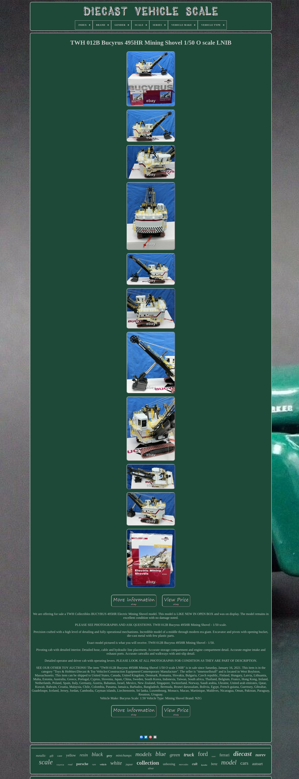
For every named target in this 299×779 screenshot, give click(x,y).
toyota (60, 765)
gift (51, 755)
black (97, 754)
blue (160, 753)
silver (151, 768)
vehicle (103, 764)
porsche (82, 764)
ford (203, 754)
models (143, 754)
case (59, 755)
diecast (242, 753)
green (175, 754)
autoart (257, 764)
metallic (41, 755)
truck (189, 754)
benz (214, 764)
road (70, 764)
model (229, 762)
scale (46, 762)
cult (194, 764)
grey (109, 755)
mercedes (183, 764)
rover (214, 756)
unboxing (169, 764)
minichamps (124, 755)
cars (244, 763)
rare (94, 764)
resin (84, 754)
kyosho (204, 765)
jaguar (129, 764)
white (116, 763)
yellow (71, 755)
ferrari (224, 755)
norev (261, 754)
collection (148, 763)
